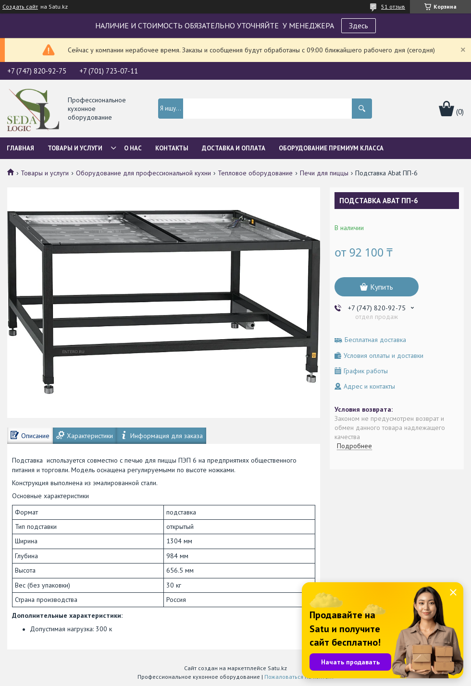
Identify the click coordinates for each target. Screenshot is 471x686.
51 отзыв (393, 6)
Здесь (358, 25)
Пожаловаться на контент (299, 676)
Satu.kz (277, 668)
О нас (133, 148)
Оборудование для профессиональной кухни (143, 173)
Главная (20, 148)
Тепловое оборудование (255, 173)
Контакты (171, 148)
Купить (381, 287)
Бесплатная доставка (375, 340)
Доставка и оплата (233, 148)
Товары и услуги (75, 148)
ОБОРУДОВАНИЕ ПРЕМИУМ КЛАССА (331, 148)
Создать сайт (20, 6)
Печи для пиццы (324, 173)
